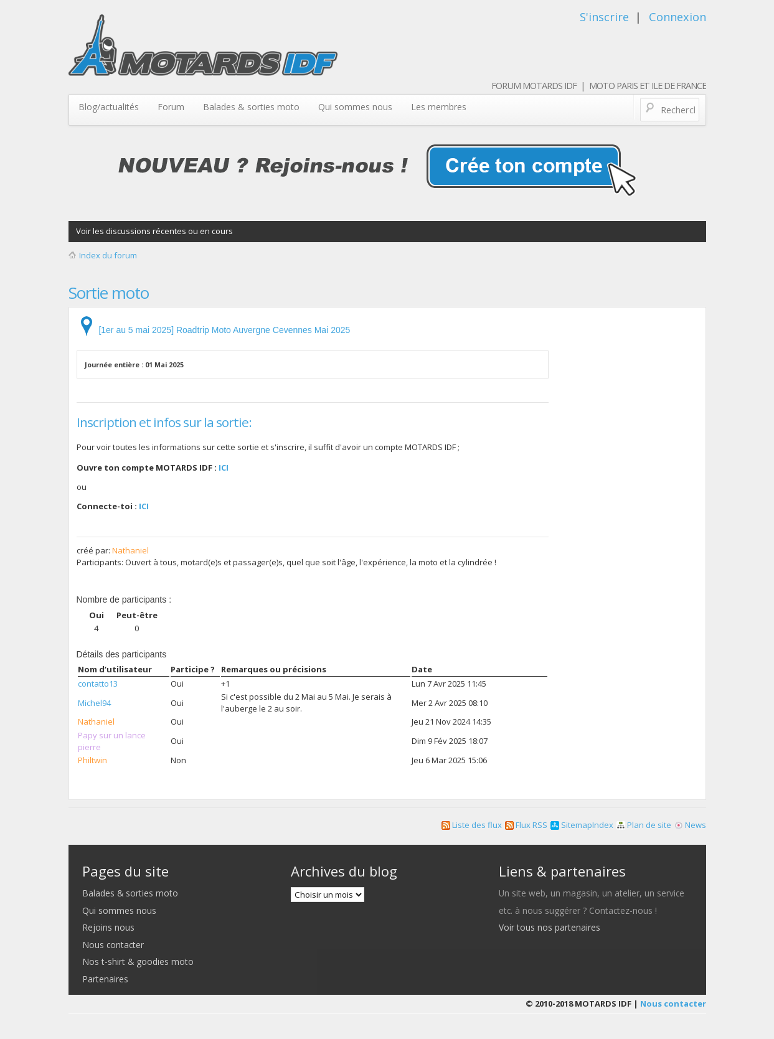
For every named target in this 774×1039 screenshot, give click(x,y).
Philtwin (92, 760)
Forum (171, 107)
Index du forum (108, 255)
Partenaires (105, 979)
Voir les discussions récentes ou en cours (154, 231)
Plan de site (643, 824)
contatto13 (98, 683)
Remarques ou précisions (273, 669)
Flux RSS (526, 824)
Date (422, 669)
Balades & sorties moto (251, 107)
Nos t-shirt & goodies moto (138, 961)
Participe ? (193, 669)
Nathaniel (130, 550)
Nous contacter (113, 945)
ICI (224, 467)
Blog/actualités (108, 107)
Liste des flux (471, 824)
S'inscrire (604, 16)
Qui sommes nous (355, 107)
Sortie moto (108, 292)
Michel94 (94, 702)
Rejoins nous (108, 927)
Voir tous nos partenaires (549, 927)
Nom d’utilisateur (115, 669)
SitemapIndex (581, 824)
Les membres (438, 107)
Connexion (677, 16)
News (690, 824)
